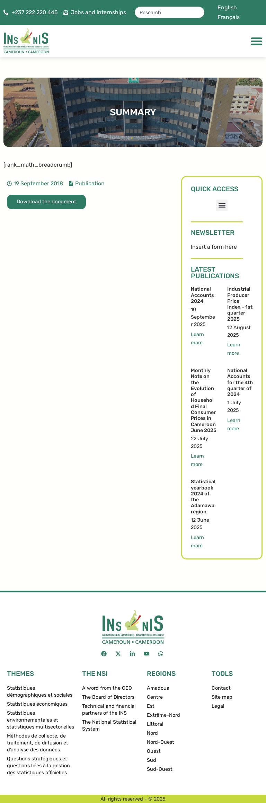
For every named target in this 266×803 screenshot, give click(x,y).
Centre (155, 697)
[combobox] (169, 12)
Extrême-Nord (163, 715)
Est (150, 706)
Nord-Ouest (160, 742)
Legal (218, 706)
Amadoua (158, 688)
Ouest (154, 751)
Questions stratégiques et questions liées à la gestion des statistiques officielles (38, 766)
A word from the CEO (107, 688)
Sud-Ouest (159, 769)
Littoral (155, 724)
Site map (222, 697)
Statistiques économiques (37, 704)
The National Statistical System (109, 725)
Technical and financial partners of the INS (109, 709)
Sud (151, 760)
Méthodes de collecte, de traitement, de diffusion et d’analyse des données (37, 743)
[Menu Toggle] (256, 41)
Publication (90, 183)
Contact (221, 688)
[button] (222, 205)
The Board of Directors (108, 697)
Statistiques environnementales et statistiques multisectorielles (40, 720)
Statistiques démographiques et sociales (39, 691)
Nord (152, 733)
